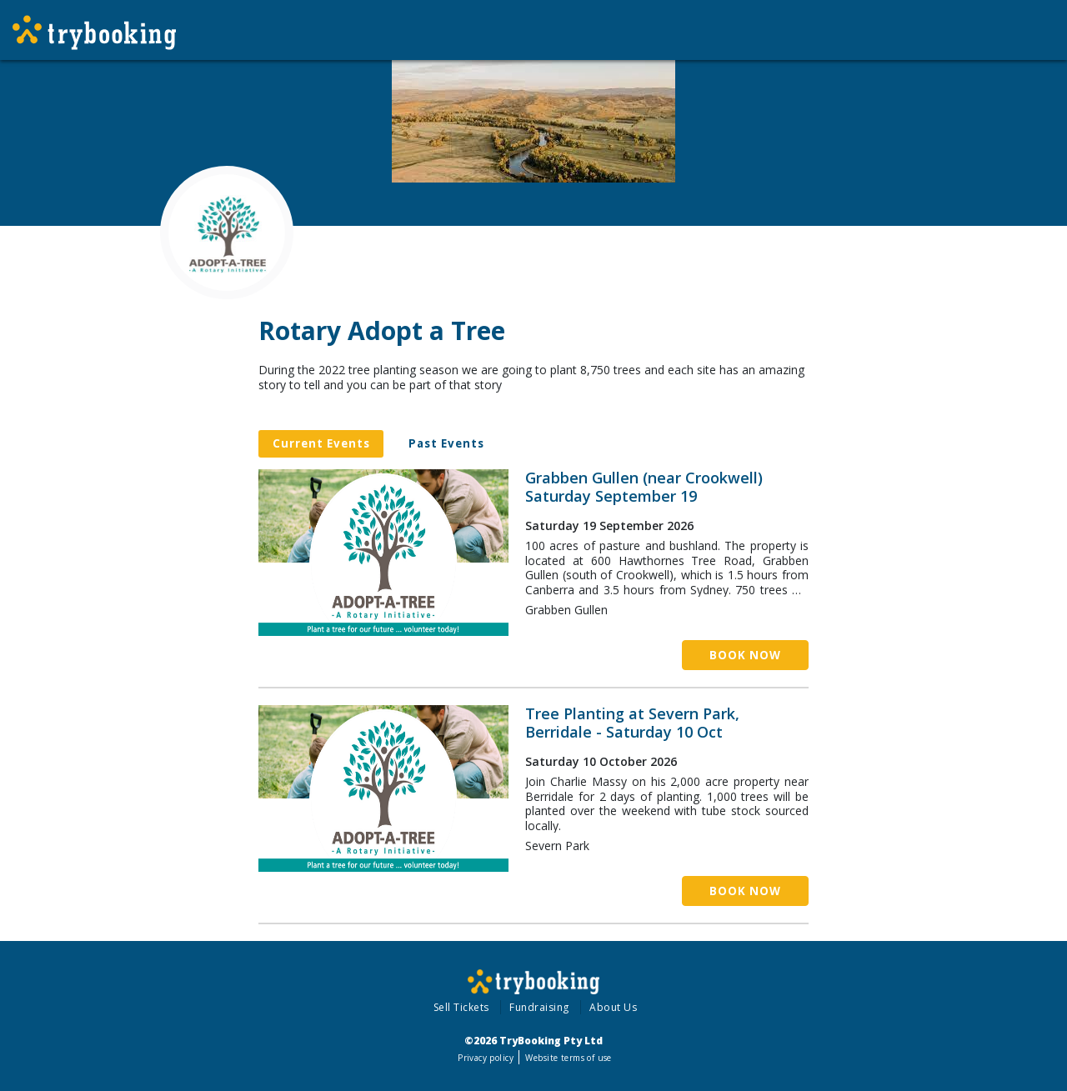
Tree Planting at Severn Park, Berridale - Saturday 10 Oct (632, 723)
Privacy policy (485, 1057)
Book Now (745, 655)
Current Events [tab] (321, 443)
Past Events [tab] (446, 443)
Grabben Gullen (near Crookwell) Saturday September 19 (644, 487)
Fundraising (539, 1007)
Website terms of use (568, 1057)
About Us (613, 1007)
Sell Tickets (461, 1007)
